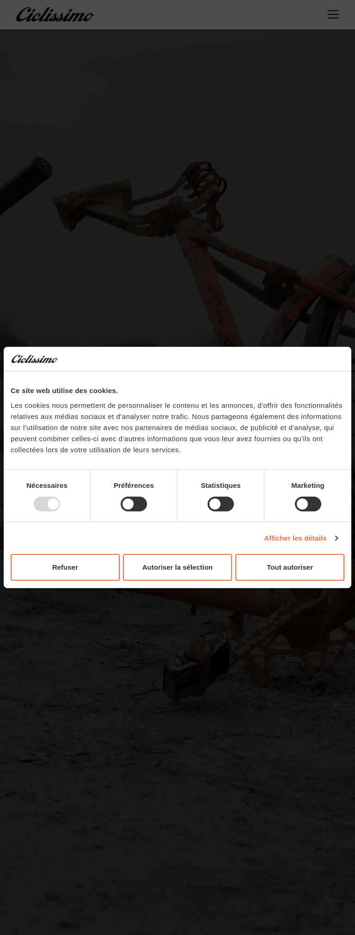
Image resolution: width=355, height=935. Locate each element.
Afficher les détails (295, 538)
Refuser (65, 567)
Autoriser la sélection (177, 567)
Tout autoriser (290, 567)
